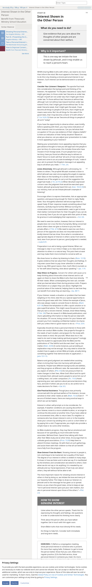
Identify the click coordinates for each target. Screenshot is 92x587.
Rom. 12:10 (80, 258)
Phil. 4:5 (58, 371)
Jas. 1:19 (82, 268)
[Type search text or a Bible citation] (70, 2)
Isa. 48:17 (75, 291)
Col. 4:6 (81, 217)
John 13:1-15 (42, 356)
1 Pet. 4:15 (54, 229)
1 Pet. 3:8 (41, 313)
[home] (3, 2)
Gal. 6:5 (62, 386)
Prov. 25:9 (80, 323)
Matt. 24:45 (48, 346)
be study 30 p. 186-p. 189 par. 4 (14, 7)
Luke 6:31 (43, 242)
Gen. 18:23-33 (77, 187)
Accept (6, 583)
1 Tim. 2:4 (64, 164)
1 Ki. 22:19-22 (57, 182)
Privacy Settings (50, 577)
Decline (15, 583)
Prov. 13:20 (65, 440)
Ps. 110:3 (72, 378)
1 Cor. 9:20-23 (43, 117)
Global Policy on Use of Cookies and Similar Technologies (61, 575)
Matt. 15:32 (72, 396)
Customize (24, 583)
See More (26, 53)
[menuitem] (3, 2)
